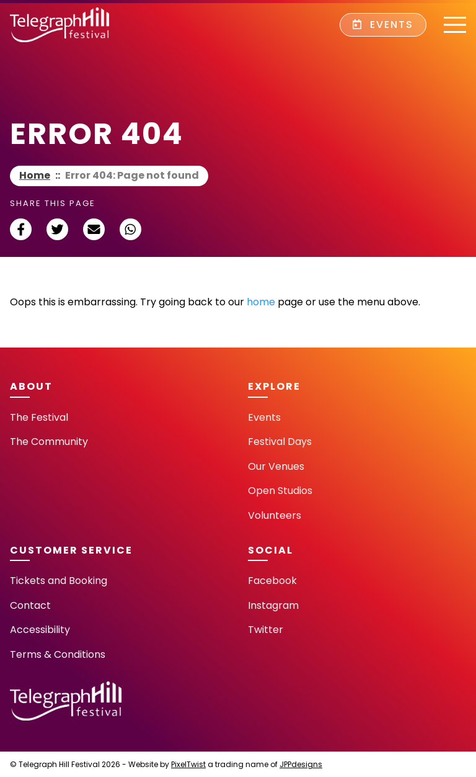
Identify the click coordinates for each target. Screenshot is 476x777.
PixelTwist (188, 764)
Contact (30, 605)
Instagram (273, 605)
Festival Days (280, 441)
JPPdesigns (301, 764)
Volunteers (274, 515)
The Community (49, 441)
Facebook (272, 580)
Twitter (265, 629)
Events (383, 24)
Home (34, 175)
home (261, 302)
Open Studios (280, 490)
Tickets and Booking (58, 580)
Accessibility (40, 629)
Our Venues (276, 466)
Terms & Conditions (57, 654)
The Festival (39, 417)
